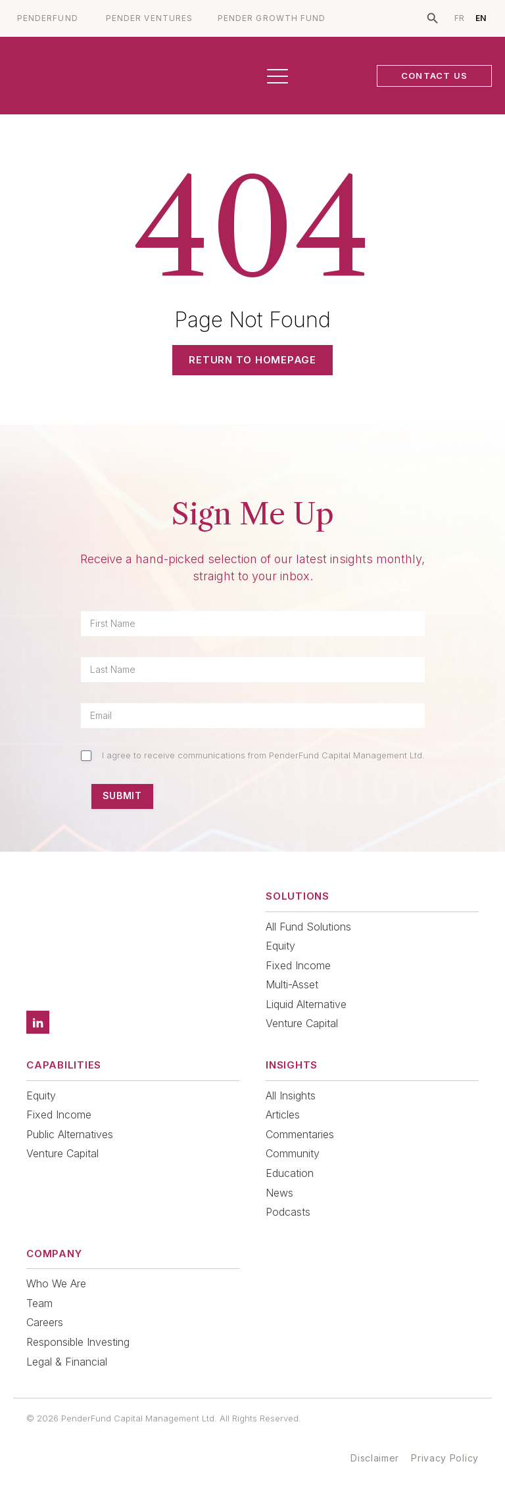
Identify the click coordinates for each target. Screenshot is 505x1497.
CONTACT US (434, 75)
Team (39, 1303)
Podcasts (288, 1211)
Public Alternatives (69, 1134)
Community (293, 1153)
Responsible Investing (78, 1341)
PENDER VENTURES (149, 18)
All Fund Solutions (308, 926)
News (279, 1192)
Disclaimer (374, 1457)
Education (290, 1173)
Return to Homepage (252, 360)
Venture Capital (302, 1023)
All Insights (291, 1095)
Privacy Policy (445, 1457)
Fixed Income (298, 965)
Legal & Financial (66, 1361)
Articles (283, 1114)
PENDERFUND (47, 18)
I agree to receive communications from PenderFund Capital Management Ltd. (263, 755)
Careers (44, 1322)
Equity (280, 945)
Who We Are (56, 1283)
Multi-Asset (292, 984)
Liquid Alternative (306, 1004)
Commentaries (300, 1134)
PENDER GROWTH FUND (271, 18)
